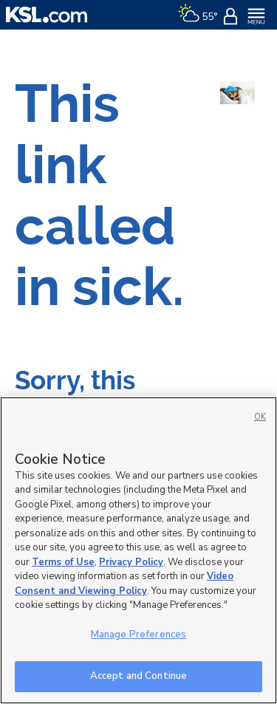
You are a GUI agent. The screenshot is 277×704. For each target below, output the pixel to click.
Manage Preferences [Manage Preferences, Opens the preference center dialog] (138, 634)
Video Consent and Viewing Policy (124, 584)
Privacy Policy (131, 562)
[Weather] (197, 15)
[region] (138, 550)
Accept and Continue (138, 676)
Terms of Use (63, 562)
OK (260, 417)
